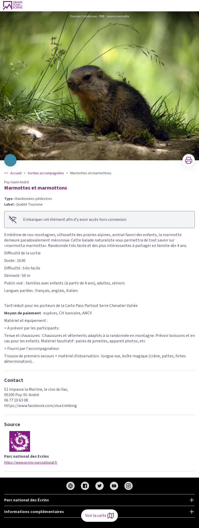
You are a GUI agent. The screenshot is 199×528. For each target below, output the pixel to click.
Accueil (16, 173)
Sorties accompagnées (46, 173)
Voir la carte (99, 515)
